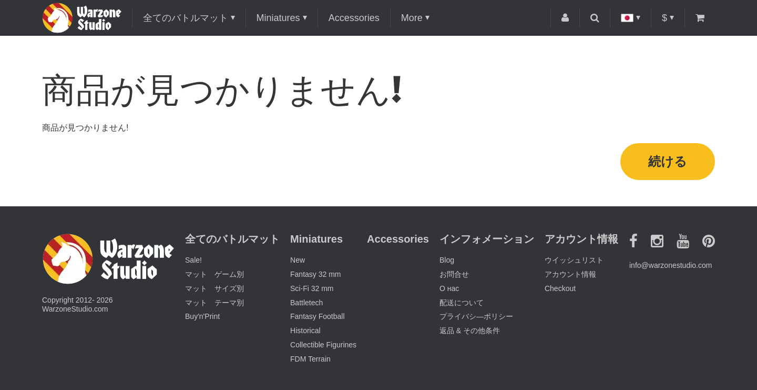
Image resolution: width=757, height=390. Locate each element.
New (297, 260)
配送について (461, 302)
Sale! (193, 260)
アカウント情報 (570, 274)
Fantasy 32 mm (315, 274)
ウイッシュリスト (574, 260)
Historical (305, 330)
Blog (446, 260)
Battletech (306, 302)
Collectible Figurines (323, 345)
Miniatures (278, 18)
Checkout (560, 288)
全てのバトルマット (185, 18)
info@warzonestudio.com (670, 265)
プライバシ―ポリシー (476, 316)
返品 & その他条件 (469, 330)
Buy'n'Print (202, 316)
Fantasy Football (317, 316)
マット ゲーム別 (214, 274)
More (412, 18)
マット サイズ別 (214, 288)
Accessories (354, 18)
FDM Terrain (310, 359)
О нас (449, 288)
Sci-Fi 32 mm (311, 288)
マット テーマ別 (214, 302)
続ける (667, 161)
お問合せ (454, 274)
